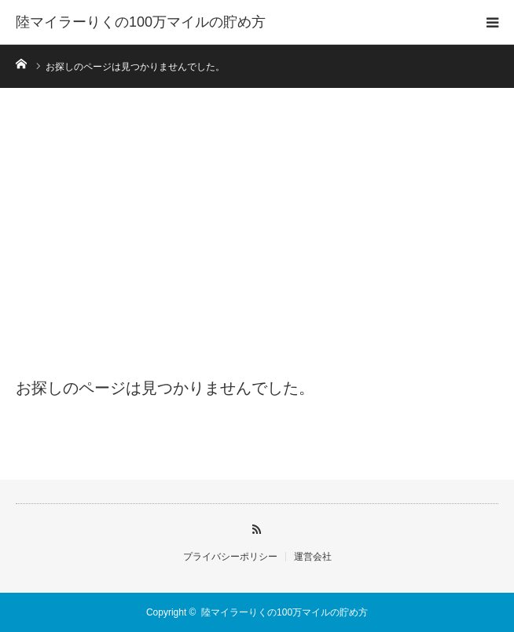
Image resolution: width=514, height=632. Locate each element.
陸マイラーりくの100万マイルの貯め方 (141, 22)
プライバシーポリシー (230, 556)
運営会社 (313, 556)
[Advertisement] (257, 237)
